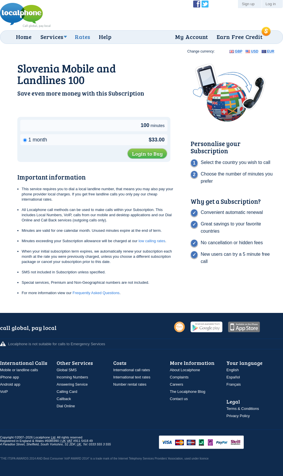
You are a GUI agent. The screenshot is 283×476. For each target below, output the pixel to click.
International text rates (131, 377)
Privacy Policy (238, 416)
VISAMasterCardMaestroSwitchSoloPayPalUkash (209, 443)
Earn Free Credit (239, 37)
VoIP (4, 391)
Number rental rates (129, 384)
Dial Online (66, 406)
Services (51, 37)
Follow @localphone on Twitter (205, 4)
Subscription (126, 93)
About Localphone (185, 370)
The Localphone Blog (187, 391)
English (232, 370)
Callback (64, 399)
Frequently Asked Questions (96, 293)
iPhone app (9, 377)
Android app (10, 384)
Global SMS (67, 370)
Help (105, 37)
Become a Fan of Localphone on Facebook (196, 4)
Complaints (179, 377)
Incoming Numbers (72, 377)
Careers (176, 384)
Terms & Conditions (242, 408)
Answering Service (72, 384)
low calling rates (152, 241)
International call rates (131, 370)
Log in (271, 4)
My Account (191, 37)
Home (23, 37)
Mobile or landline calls (19, 370)
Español (233, 377)
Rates (82, 37)
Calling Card (67, 391)
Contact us (179, 399)
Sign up (248, 4)
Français (233, 384)
